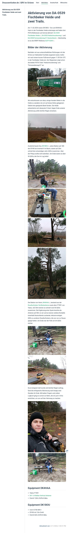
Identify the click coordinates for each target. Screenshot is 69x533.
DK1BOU (45, 146)
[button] (67, 451)
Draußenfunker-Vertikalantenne (38, 305)
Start (37, 3)
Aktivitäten (44, 3)
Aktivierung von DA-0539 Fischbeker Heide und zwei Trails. (11, 12)
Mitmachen (63, 3)
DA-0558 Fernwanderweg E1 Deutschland (42, 38)
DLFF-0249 (49, 41)
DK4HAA (46, 302)
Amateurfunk (54, 3)
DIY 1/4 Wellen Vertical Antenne (40, 496)
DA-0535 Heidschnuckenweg (52, 35)
